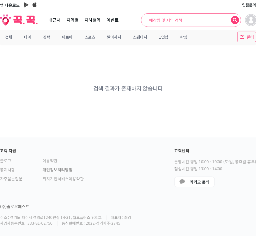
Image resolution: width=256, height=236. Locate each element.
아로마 (67, 37)
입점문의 (249, 5)
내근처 (54, 20)
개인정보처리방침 (57, 170)
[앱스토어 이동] (34, 5)
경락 (46, 37)
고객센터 (181, 150)
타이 (27, 37)
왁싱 (183, 37)
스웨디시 (140, 37)
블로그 (5, 161)
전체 (8, 37)
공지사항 (7, 170)
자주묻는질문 (11, 179)
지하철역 (92, 20)
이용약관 (50, 161)
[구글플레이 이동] (26, 5)
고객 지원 (8, 150)
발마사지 (114, 37)
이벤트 (112, 20)
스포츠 (89, 37)
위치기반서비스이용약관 (63, 179)
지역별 (72, 20)
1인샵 (163, 37)
